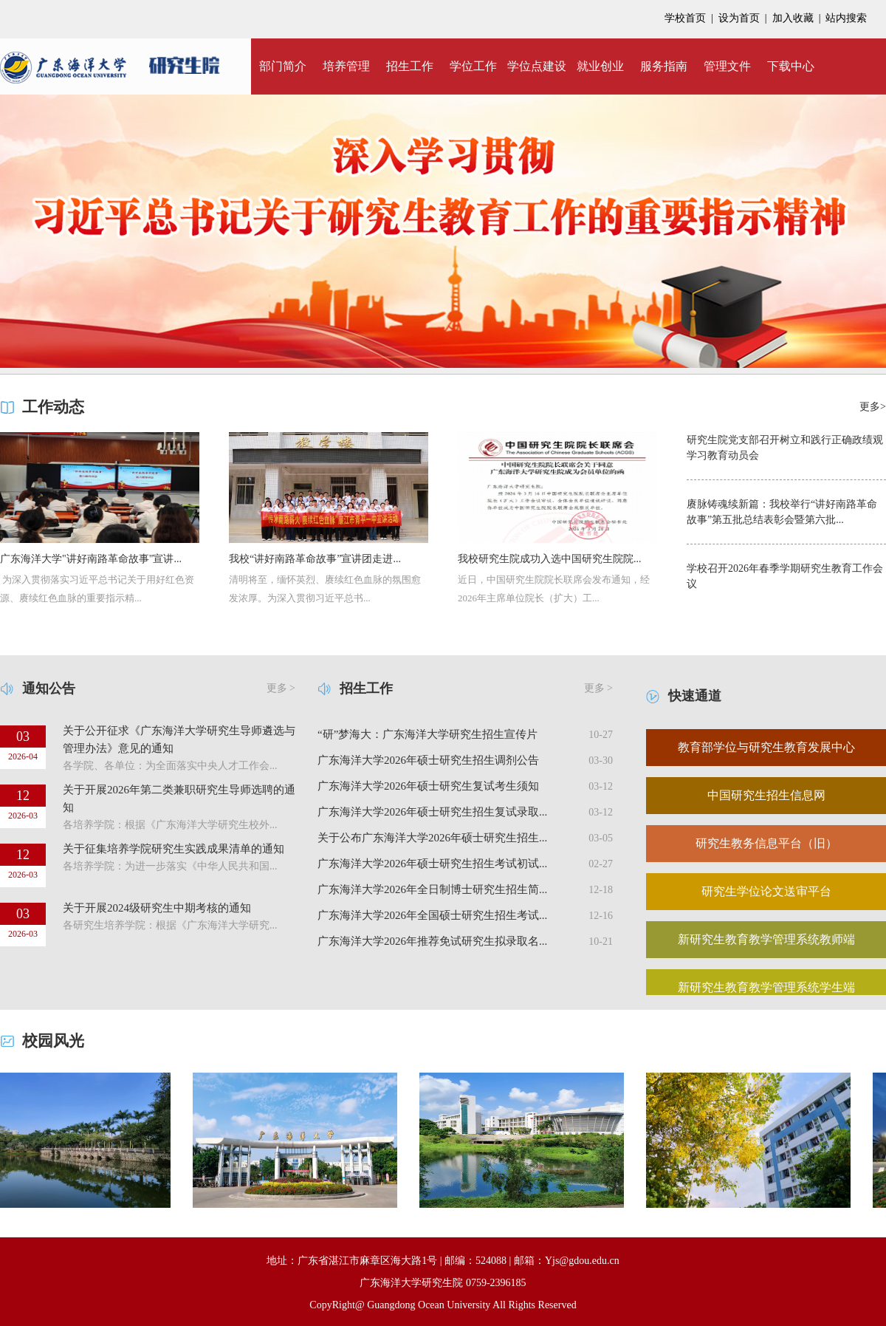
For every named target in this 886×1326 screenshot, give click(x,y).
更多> (872, 406)
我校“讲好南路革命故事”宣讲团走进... (315, 558)
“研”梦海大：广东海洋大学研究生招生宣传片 (427, 734)
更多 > (281, 688)
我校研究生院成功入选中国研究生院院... (550, 558)
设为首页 (739, 18)
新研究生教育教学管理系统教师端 (766, 939)
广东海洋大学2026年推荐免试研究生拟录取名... (432, 941)
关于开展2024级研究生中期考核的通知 (157, 908)
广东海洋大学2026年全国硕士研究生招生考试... (432, 915)
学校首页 (685, 18)
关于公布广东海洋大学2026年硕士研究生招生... (432, 838)
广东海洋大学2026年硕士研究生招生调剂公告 (428, 760)
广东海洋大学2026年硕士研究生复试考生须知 (428, 786)
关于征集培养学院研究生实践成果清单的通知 (173, 849)
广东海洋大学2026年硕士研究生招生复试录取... (432, 812)
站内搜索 (846, 18)
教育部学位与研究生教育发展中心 (766, 747)
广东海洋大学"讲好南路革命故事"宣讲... (91, 558)
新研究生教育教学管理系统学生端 (766, 987)
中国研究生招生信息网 (766, 795)
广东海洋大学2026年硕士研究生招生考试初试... (432, 863)
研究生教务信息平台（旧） (766, 843)
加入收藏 (793, 18)
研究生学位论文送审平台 (766, 891)
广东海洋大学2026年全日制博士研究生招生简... (432, 889)
